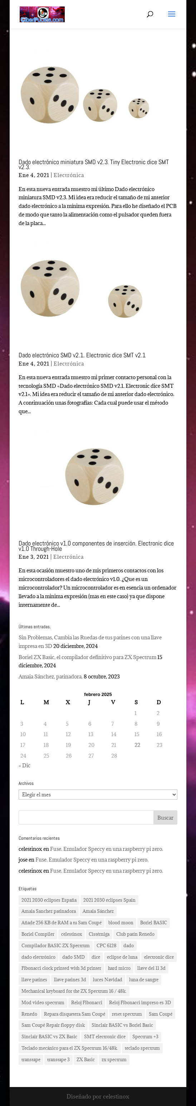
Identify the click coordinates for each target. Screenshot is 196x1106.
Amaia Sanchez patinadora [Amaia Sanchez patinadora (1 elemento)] (48, 911)
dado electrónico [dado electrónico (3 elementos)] (38, 957)
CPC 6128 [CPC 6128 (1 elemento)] (107, 945)
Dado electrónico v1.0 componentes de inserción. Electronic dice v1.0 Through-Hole (96, 545)
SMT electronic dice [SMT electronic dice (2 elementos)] (105, 1036)
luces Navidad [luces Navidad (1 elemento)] (107, 979)
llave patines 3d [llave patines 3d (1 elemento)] (70, 979)
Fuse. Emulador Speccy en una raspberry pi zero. (106, 848)
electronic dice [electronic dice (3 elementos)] (159, 957)
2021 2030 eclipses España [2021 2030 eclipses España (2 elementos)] (49, 900)
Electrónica (69, 175)
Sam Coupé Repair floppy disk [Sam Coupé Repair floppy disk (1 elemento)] (53, 1025)
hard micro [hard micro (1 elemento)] (119, 968)
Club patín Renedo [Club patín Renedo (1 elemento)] (135, 934)
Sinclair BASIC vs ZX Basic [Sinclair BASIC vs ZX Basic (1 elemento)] (49, 1036)
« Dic (24, 765)
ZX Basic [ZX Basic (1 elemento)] (86, 1059)
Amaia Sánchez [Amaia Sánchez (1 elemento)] (98, 911)
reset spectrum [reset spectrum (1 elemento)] (127, 1014)
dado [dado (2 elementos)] (128, 945)
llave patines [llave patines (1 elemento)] (34, 979)
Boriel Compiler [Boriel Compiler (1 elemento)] (37, 934)
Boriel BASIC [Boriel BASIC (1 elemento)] (153, 922)
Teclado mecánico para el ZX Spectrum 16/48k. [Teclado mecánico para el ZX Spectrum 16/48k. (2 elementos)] (69, 1048)
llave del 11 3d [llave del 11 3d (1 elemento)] (151, 968)
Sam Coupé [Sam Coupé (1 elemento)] (160, 1014)
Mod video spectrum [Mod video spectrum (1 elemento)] (42, 1002)
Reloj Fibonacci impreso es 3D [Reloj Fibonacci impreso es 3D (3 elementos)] (140, 1002)
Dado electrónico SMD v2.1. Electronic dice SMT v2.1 (82, 355)
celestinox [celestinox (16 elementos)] (71, 934)
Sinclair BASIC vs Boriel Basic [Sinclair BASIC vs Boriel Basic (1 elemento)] (122, 1025)
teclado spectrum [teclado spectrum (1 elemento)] (142, 1048)
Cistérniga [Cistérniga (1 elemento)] (99, 934)
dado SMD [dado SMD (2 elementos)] (73, 957)
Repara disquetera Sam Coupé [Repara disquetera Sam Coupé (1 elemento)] (74, 1014)
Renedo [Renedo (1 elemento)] (29, 1014)
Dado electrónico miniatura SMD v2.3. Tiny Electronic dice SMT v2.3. (94, 164)
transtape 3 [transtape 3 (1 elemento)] (58, 1059)
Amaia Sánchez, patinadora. (51, 676)
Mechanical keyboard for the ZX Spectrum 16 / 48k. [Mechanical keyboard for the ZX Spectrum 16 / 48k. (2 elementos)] (74, 991)
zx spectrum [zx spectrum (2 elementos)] (114, 1059)
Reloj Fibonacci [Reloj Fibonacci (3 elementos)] (86, 1002)
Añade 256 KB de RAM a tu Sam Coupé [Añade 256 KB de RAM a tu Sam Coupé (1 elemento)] (61, 922)
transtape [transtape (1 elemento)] (30, 1059)
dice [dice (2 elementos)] (96, 957)
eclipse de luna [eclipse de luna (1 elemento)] (122, 957)
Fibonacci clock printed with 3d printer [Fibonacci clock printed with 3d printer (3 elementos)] (61, 968)
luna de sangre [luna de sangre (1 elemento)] (143, 979)
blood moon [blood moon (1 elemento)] (120, 922)
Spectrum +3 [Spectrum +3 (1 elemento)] (145, 1036)
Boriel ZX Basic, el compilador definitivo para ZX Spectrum (87, 657)
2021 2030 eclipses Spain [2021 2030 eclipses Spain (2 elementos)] (109, 900)
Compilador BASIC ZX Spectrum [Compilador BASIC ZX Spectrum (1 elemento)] (55, 945)
